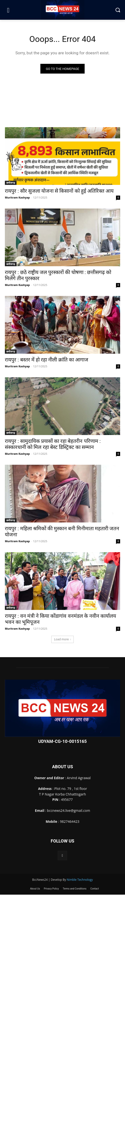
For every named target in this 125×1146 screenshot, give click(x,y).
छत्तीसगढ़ (10, 182)
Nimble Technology (80, 880)
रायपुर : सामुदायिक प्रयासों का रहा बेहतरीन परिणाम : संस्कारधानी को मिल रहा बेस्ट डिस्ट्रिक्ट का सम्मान (53, 444)
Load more (62, 639)
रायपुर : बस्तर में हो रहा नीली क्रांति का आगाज (46, 360)
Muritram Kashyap (17, 197)
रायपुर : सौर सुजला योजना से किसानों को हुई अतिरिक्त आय (59, 191)
